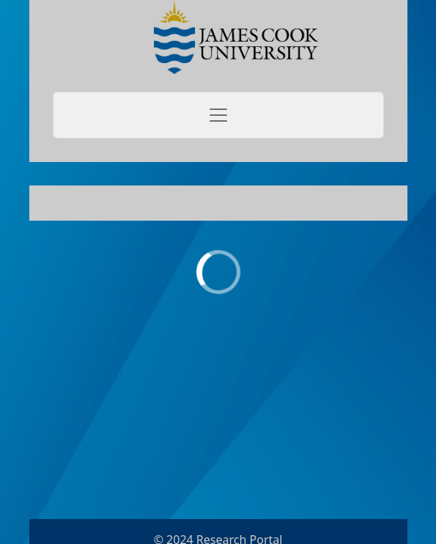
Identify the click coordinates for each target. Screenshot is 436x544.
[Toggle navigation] (218, 115)
